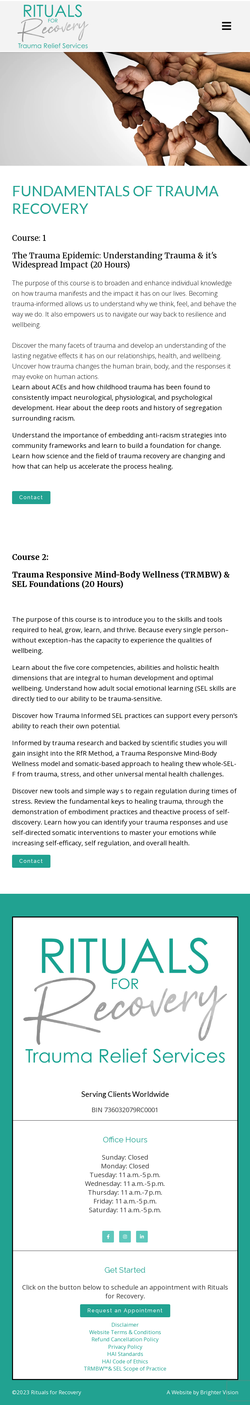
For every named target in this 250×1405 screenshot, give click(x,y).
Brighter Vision (219, 1392)
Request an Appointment (125, 1310)
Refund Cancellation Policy (125, 1339)
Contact (31, 497)
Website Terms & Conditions (125, 1332)
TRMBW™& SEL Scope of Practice (125, 1368)
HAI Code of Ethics (125, 1361)
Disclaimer (125, 1324)
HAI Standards (125, 1354)
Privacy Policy (125, 1346)
